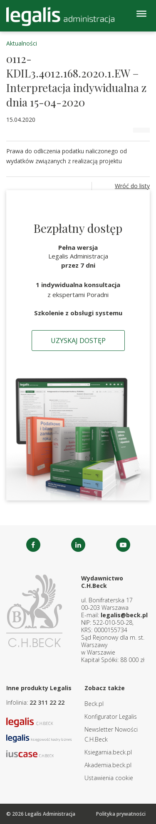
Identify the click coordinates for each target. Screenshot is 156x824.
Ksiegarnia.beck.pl (108, 752)
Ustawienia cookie (108, 778)
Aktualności (21, 43)
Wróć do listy (132, 186)
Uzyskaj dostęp (78, 340)
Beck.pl (94, 704)
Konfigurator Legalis (110, 716)
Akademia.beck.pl (107, 765)
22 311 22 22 (47, 702)
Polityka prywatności (121, 813)
